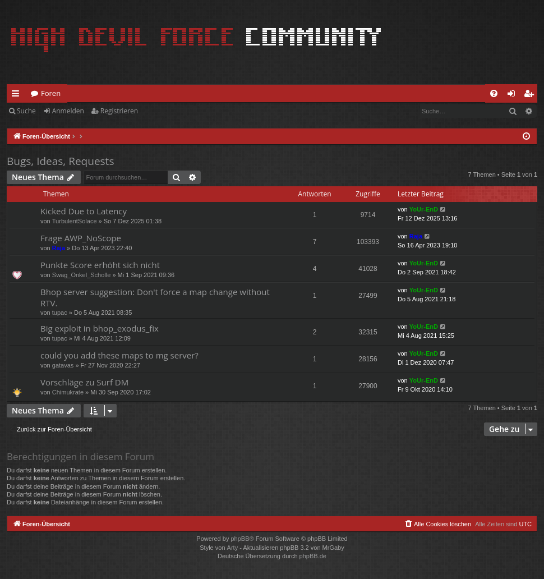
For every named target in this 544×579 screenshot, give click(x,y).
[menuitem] (493, 93)
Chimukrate (68, 392)
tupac (59, 312)
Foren (51, 93)
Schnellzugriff (17, 95)
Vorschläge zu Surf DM (84, 382)
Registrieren (119, 111)
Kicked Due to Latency (83, 211)
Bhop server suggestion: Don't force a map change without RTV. (155, 297)
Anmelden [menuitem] (514, 95)
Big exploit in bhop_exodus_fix (99, 328)
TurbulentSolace (74, 221)
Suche (26, 111)
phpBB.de (312, 556)
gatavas (63, 365)
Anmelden (68, 111)
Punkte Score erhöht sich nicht (100, 264)
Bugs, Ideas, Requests (60, 161)
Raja (58, 248)
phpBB (239, 538)
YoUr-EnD (423, 209)
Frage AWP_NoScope (80, 237)
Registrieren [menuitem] (531, 95)
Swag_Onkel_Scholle (81, 275)
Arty (232, 547)
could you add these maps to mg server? (119, 355)
